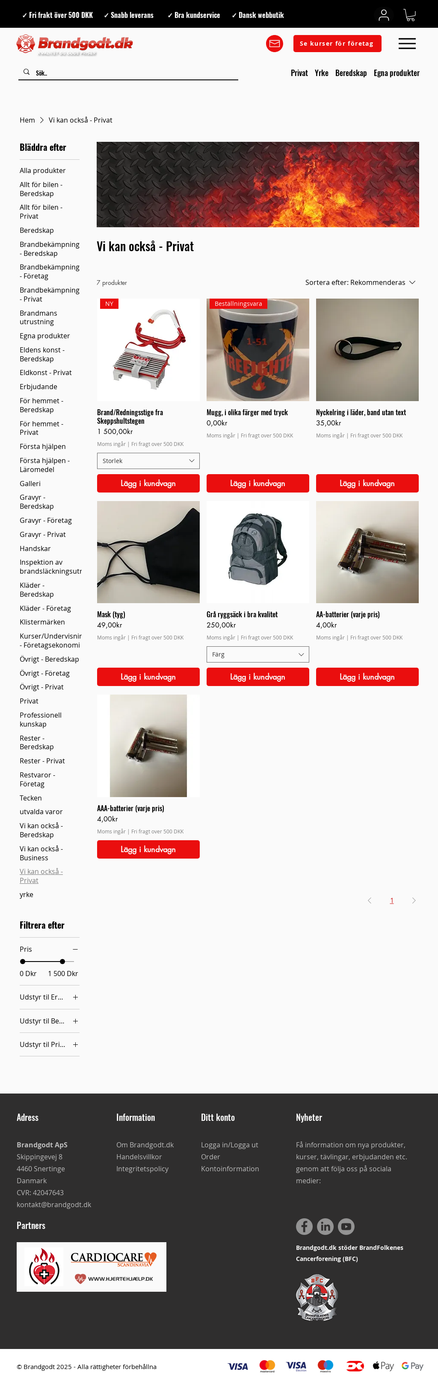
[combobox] (148, 461)
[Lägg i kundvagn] (148, 483)
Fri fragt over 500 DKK (157, 443)
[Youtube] (346, 1226)
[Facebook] (304, 1226)
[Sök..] (128, 73)
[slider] (23, 961)
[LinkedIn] (325, 1226)
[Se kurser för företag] (337, 43)
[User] (384, 15)
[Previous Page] (369, 900)
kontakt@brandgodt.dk (54, 1204)
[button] (410, 15)
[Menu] (407, 44)
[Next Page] (414, 900)
